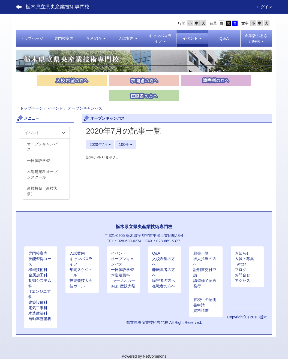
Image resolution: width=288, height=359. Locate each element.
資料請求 (201, 310)
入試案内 (77, 253)
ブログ (240, 269)
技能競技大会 (81, 280)
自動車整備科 (39, 318)
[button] (96, 38)
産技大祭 (127, 286)
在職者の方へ (163, 286)
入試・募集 (244, 259)
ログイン (264, 7)
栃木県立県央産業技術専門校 (57, 7)
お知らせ (242, 253)
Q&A (156, 253)
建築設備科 (37, 302)
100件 (125, 144)
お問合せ (242, 275)
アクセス (242, 280)
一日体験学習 (122, 269)
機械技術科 (37, 269)
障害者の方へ (163, 280)
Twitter (240, 264)
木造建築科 (37, 313)
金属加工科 (37, 275)
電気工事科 (37, 308)
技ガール (77, 286)
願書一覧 (201, 253)
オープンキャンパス (85, 108)
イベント (55, 108)
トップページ (31, 108)
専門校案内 (37, 253)
